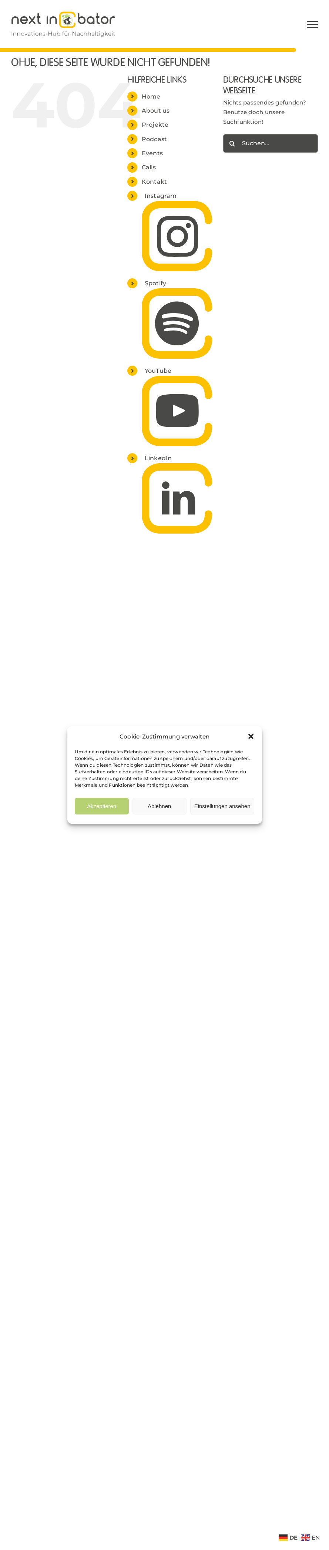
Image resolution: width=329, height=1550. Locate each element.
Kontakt (154, 181)
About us (156, 110)
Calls (149, 167)
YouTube (158, 370)
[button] (251, 736)
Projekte (155, 124)
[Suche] (232, 143)
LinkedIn (158, 458)
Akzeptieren (101, 806)
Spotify (156, 283)
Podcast (154, 139)
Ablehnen (159, 806)
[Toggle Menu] (312, 24)
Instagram (161, 195)
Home (151, 96)
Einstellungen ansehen (222, 806)
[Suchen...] (270, 143)
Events (152, 153)
